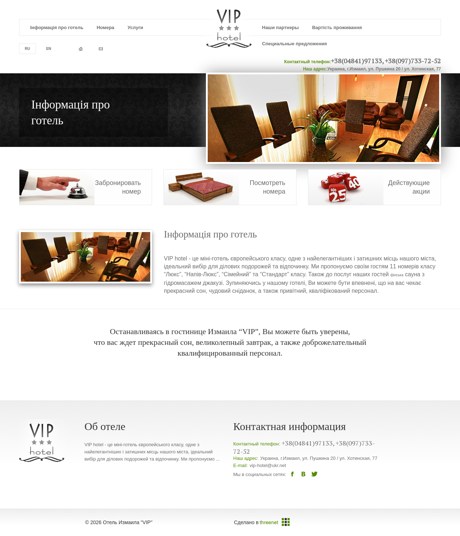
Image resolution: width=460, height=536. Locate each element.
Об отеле (104, 426)
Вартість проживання (337, 27)
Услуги (135, 27)
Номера (105, 27)
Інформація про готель (56, 27)
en (48, 49)
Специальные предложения (294, 43)
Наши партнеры (280, 27)
